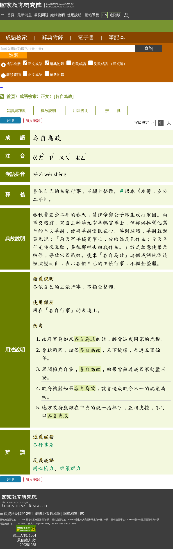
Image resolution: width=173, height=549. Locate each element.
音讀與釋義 (16, 111)
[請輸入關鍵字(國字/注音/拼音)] (67, 48)
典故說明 (48, 111)
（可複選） (74, 64)
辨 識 (113, 111)
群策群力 (70, 468)
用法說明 (80, 111)
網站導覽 (92, 15)
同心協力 (43, 468)
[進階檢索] (13, 55)
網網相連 (70, 514)
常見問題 (41, 15)
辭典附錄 (52, 37)
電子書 (86, 37)
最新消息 (24, 15)
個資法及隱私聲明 (18, 514)
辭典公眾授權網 (48, 514)
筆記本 (117, 37)
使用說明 (74, 15)
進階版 (115, 15)
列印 (10, 120)
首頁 (10, 15)
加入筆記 (32, 120)
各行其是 (43, 445)
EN (104, 15)
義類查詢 (11, 75)
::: (2, 15)
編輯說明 (57, 15)
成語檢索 (16, 37)
